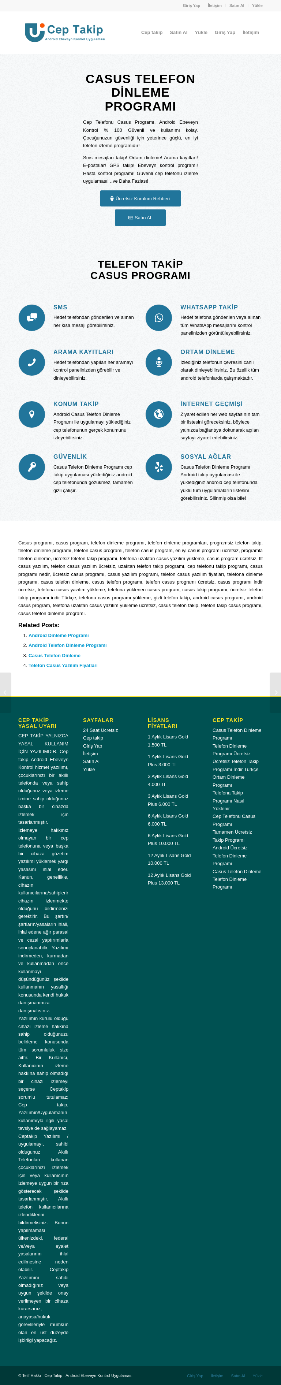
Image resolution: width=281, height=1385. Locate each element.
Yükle (257, 5)
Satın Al (236, 5)
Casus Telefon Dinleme (54, 655)
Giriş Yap (192, 5)
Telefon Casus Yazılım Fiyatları (63, 665)
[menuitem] (192, 5)
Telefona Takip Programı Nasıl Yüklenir (228, 800)
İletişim (215, 5)
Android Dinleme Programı (59, 635)
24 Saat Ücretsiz (100, 730)
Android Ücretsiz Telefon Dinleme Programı (230, 855)
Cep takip (93, 738)
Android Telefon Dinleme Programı (68, 645)
